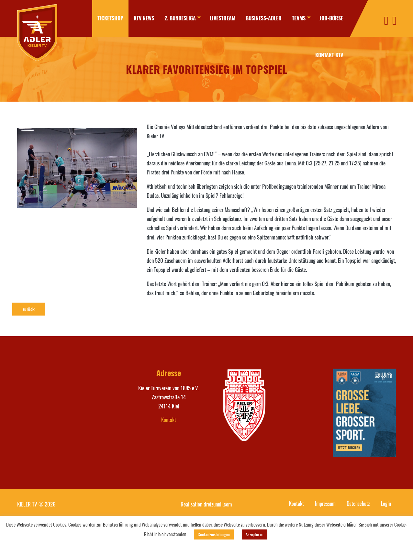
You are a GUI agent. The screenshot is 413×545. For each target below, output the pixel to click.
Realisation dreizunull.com (206, 504)
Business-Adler (262, 18)
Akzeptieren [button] (254, 534)
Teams (297, 18)
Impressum (325, 503)
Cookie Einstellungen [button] (214, 534)
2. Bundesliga (177, 18)
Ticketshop (107, 18)
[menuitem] (107, 18)
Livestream (221, 18)
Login (386, 503)
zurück (29, 309)
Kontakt (168, 420)
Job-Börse (331, 18)
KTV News (140, 18)
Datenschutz (358, 503)
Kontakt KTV (329, 55)
